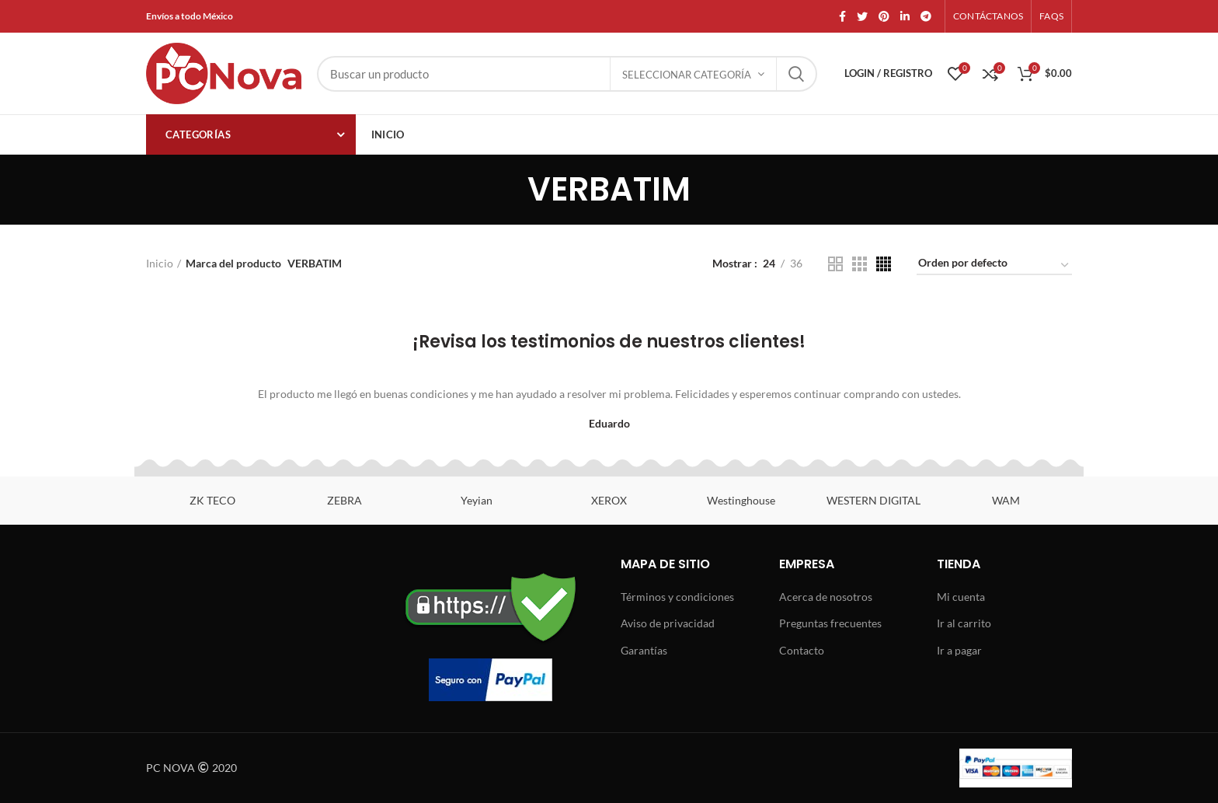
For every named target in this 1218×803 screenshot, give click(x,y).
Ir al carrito (964, 623)
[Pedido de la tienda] (994, 265)
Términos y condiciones (677, 596)
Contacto (801, 650)
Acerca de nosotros (825, 596)
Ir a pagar (959, 650)
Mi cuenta (961, 596)
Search (796, 74)
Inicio (159, 263)
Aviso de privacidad (668, 623)
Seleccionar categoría (686, 74)
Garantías (644, 650)
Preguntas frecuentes (830, 623)
